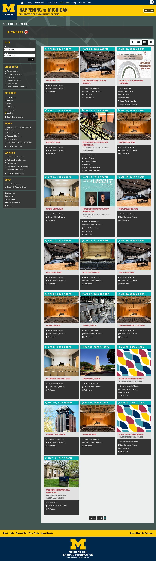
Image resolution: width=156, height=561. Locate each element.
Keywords (17, 32)
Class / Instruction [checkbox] (14, 80)
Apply (31, 59)
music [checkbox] (10, 113)
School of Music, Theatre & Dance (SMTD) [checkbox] (18, 129)
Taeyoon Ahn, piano (89, 434)
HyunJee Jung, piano (53, 325)
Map (74, 2)
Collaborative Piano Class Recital (58, 378)
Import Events (47, 533)
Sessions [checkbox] (11, 97)
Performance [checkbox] (12, 71)
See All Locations (15, 173)
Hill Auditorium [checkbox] (12, 163)
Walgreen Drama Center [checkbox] (16, 160)
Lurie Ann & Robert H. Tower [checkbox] (17, 166)
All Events (65, 2)
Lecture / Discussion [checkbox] (14, 74)
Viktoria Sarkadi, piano (54, 209)
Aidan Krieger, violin (53, 272)
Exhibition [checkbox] (11, 77)
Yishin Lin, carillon (89, 325)
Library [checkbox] (10, 107)
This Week (39, 2)
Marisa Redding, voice (127, 142)
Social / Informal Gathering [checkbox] (17, 87)
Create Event (85, 2)
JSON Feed (10, 200)
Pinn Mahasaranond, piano (128, 209)
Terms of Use (21, 533)
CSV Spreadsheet (12, 203)
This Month (52, 2)
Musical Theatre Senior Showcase (131, 378)
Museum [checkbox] (11, 110)
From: (7, 47)
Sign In (149, 10)
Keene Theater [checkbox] (13, 133)
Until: (7, 53)
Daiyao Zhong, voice (53, 80)
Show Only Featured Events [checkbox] (16, 187)
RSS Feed (10, 193)
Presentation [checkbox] (12, 83)
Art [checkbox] (9, 103)
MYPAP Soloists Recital (91, 272)
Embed (8, 206)
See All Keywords (15, 117)
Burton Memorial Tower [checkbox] (15, 169)
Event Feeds (34, 533)
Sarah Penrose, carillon (91, 378)
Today (29, 2)
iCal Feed (9, 196)
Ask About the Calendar (141, 533)
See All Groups (14, 146)
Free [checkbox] (10, 100)
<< (90, 518)
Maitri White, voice (53, 142)
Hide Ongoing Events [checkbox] (14, 184)
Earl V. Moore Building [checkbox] (15, 157)
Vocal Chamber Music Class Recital (132, 325)
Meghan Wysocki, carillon (55, 434)
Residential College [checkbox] (14, 136)
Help (12, 533)
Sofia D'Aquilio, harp (126, 272)
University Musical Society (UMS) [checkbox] (19, 142)
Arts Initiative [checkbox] (12, 139)
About (5, 533)
